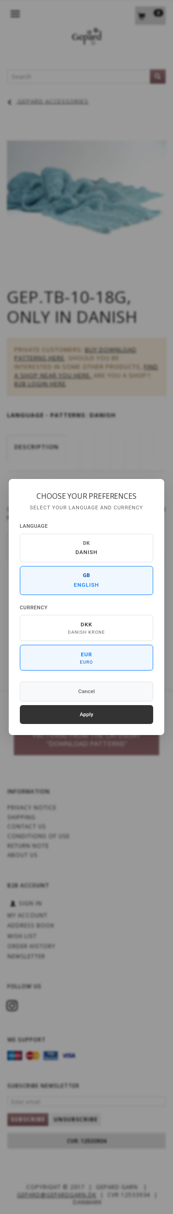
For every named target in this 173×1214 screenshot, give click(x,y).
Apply (87, 714)
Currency (34, 608)
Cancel (86, 691)
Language (34, 526)
